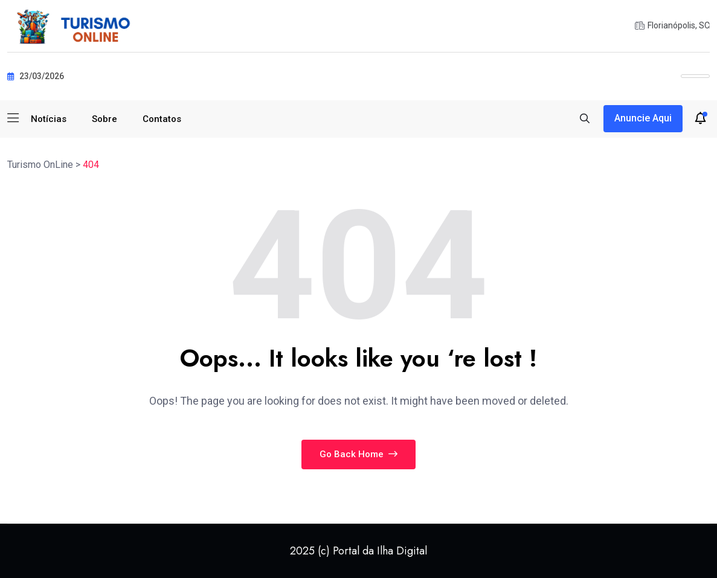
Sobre (104, 119)
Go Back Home (358, 454)
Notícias (48, 119)
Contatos (162, 119)
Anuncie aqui (643, 118)
